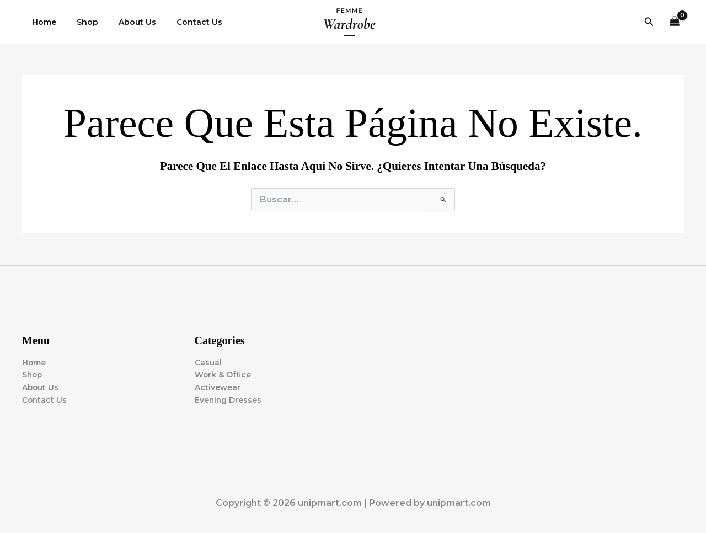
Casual (208, 362)
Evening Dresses (229, 400)
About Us (125, 22)
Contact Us (182, 22)
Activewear (217, 387)
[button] (649, 22)
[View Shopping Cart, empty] (675, 22)
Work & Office (223, 375)
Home (42, 22)
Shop (80, 22)
